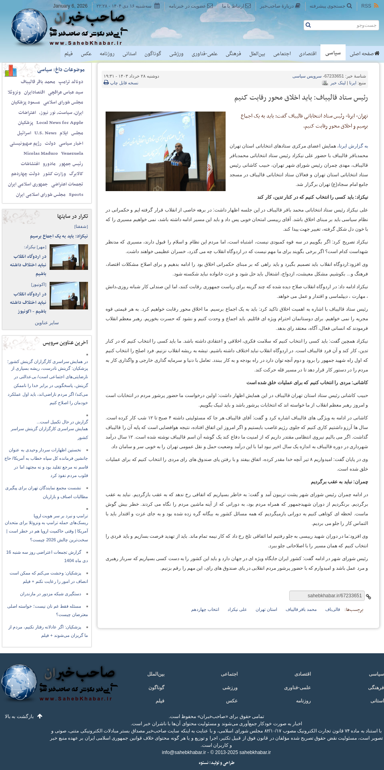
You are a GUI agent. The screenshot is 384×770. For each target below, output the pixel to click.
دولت (50, 144)
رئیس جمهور (71, 164)
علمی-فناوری (205, 54)
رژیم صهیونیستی (26, 144)
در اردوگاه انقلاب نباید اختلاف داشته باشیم (28, 265)
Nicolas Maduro (41, 154)
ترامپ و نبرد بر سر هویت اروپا (61, 515)
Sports (76, 195)
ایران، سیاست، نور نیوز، (61, 113)
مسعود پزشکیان (25, 102)
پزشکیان (25, 123)
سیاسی (333, 53)
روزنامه (107, 54)
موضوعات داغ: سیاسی (61, 69)
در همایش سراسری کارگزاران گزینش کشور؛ (47, 361)
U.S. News (45, 133)
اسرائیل (24, 133)
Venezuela (72, 154)
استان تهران (266, 609)
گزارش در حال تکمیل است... (62, 421)
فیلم (68, 54)
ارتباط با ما (236, 6)
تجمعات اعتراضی (67, 184)
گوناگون (152, 54)
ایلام (64, 133)
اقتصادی (307, 54)
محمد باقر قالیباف (38, 82)
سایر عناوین (47, 322)
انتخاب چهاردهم (205, 609)
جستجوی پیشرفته (331, 6)
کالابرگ (76, 174)
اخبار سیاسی (71, 144)
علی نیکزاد (237, 609)
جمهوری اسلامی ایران (28, 184)
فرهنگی (233, 54)
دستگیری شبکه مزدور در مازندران (50, 593)
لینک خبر (338, 82)
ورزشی (176, 54)
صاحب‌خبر (75, 27)
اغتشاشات (30, 164)
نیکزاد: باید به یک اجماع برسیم (59, 236)
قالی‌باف (332, 609)
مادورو (49, 164)
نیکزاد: (35, 246)
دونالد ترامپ (70, 82)
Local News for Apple (59, 123)
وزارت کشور (54, 174)
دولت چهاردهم (25, 174)
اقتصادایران (34, 92)
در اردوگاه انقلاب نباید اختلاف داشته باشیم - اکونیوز (28, 302)
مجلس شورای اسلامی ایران (41, 195)
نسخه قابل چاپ (121, 82)
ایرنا (352, 82)
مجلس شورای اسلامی (63, 102)
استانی (129, 54)
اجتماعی (282, 54)
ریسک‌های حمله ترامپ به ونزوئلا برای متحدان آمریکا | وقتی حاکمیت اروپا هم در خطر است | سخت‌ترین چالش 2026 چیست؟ (46, 531)
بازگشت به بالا (19, 716)
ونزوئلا (14, 92)
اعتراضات (27, 113)
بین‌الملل (257, 54)
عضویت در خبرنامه (191, 6)
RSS (370, 6)
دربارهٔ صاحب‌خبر (280, 6)
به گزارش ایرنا (353, 146)
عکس (86, 54)
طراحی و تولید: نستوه (216, 763)
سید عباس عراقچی (65, 92)
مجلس (77, 133)
